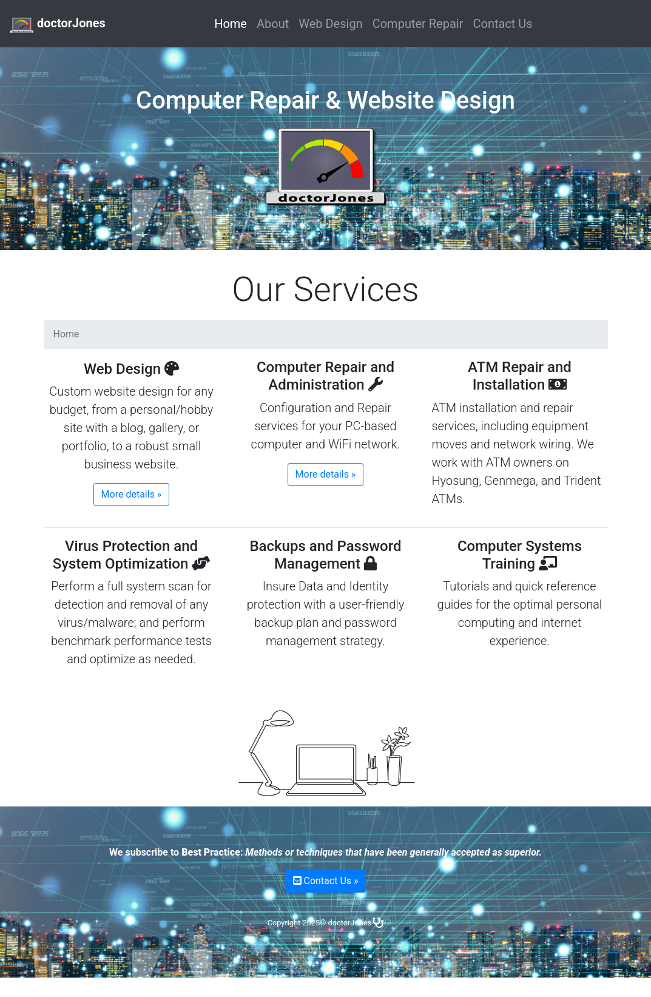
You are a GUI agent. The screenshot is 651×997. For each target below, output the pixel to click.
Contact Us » (326, 881)
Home (233, 22)
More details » (131, 494)
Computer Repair (418, 23)
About (273, 23)
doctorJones (58, 24)
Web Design (330, 23)
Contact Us (502, 23)
